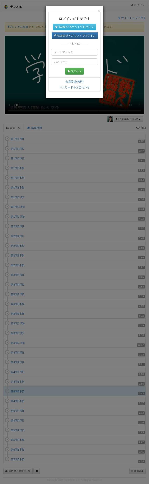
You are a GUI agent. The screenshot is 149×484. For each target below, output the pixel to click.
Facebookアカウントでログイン (74, 35)
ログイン (74, 71)
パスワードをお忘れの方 (74, 87)
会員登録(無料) (74, 81)
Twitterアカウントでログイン (74, 27)
